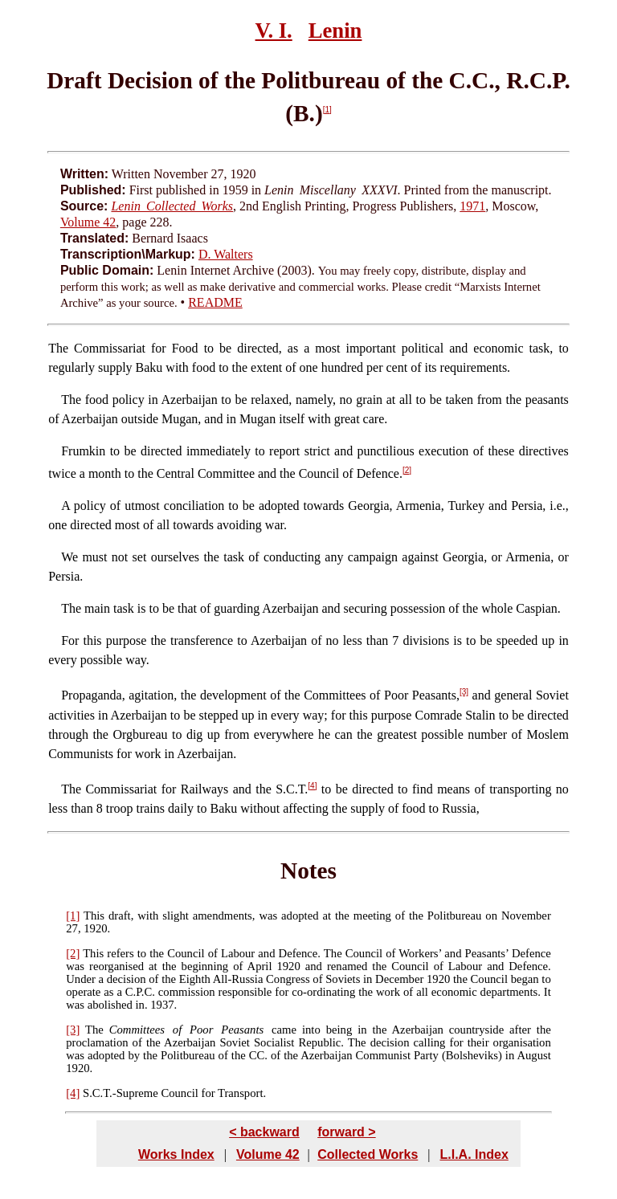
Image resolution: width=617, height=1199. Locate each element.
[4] (312, 785)
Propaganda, (93, 696)
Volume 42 (88, 222)
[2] (406, 470)
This (94, 915)
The (58, 348)
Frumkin (83, 451)
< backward (264, 1132)
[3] (464, 691)
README (215, 302)
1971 (472, 206)
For (70, 640)
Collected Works (367, 1154)
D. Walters (225, 254)
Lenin (335, 30)
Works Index (176, 1154)
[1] (327, 109)
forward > (346, 1132)
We (69, 557)
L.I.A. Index (473, 1154)
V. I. (273, 30)
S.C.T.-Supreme (120, 1093)
